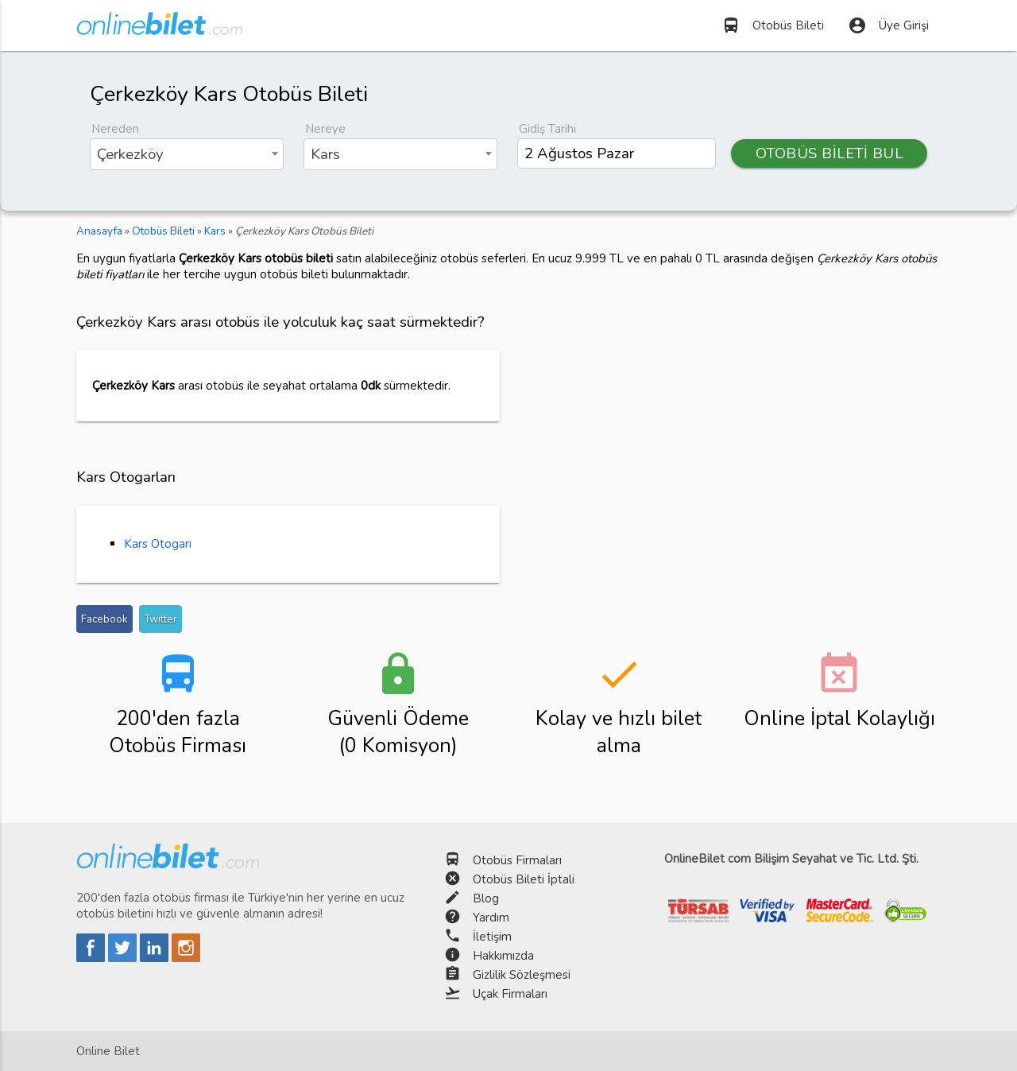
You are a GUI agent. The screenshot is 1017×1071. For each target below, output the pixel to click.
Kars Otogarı (157, 544)
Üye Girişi (888, 25)
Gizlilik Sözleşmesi (521, 975)
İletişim (492, 937)
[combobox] (187, 154)
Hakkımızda (503, 956)
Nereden (115, 129)
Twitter (160, 619)
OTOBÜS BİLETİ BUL (829, 153)
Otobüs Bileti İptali (523, 879)
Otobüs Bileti (772, 25)
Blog (486, 898)
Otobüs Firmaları (517, 860)
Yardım (491, 917)
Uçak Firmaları (510, 994)
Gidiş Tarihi (547, 129)
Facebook (104, 619)
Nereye (325, 129)
